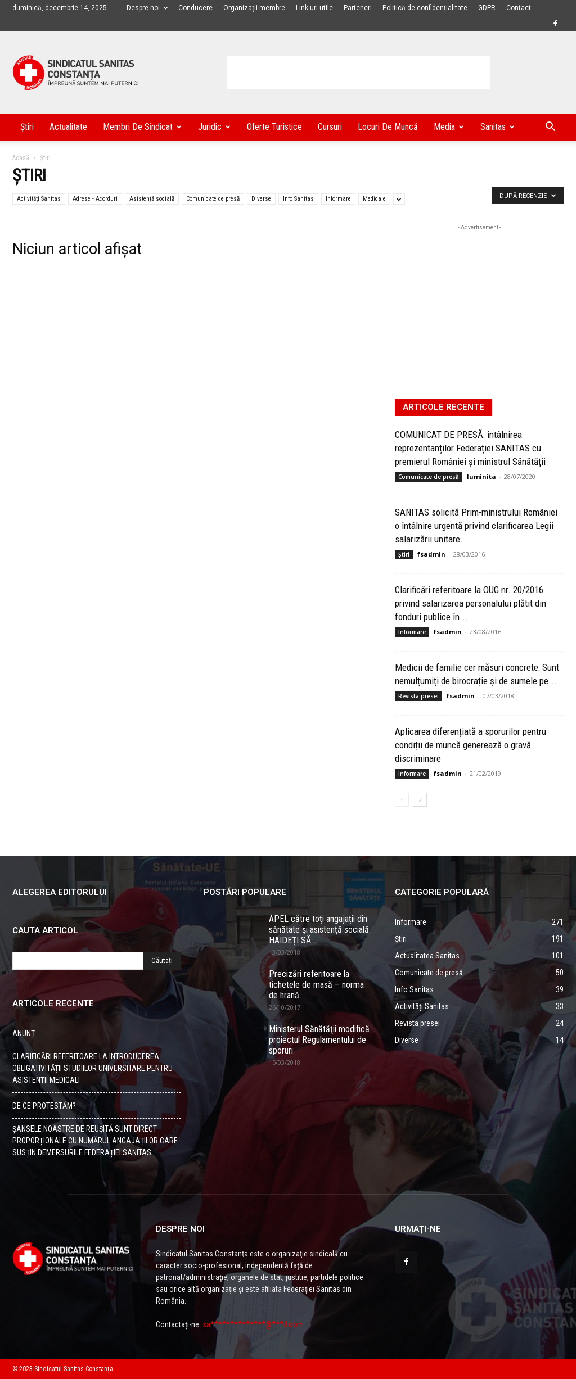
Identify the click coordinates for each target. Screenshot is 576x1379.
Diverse (261, 198)
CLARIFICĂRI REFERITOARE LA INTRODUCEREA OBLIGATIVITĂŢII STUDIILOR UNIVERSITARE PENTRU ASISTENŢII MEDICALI (92, 1068)
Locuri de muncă (388, 126)
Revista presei (418, 696)
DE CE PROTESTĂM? (44, 1105)
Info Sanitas (298, 198)
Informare (338, 198)
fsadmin (431, 554)
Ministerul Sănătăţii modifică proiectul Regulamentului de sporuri (319, 1040)
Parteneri (358, 8)
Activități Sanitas (39, 198)
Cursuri (330, 126)
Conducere (195, 8)
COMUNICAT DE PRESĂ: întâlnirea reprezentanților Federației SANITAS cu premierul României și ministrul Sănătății (470, 448)
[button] (550, 128)
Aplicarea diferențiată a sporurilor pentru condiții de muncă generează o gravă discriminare (470, 745)
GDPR (487, 8)
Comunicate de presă (213, 198)
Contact (518, 8)
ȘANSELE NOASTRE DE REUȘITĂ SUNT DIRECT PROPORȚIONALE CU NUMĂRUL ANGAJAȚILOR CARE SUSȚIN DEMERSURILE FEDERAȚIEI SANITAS (95, 1140)
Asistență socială (151, 198)
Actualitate (68, 126)
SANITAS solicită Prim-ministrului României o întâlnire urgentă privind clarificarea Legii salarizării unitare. (476, 526)
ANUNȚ (23, 1033)
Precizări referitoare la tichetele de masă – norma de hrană (316, 985)
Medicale (374, 198)
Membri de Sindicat (142, 126)
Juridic (214, 126)
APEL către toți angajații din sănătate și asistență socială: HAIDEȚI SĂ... (320, 930)
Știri (27, 126)
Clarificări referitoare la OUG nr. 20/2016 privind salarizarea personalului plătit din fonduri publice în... (470, 603)
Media (449, 126)
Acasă (20, 158)
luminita (481, 476)
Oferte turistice (274, 126)
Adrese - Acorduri (95, 198)
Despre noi (147, 8)
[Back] (402, 800)
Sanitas (497, 126)
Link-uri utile (314, 8)
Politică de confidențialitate (424, 8)
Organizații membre (254, 8)
